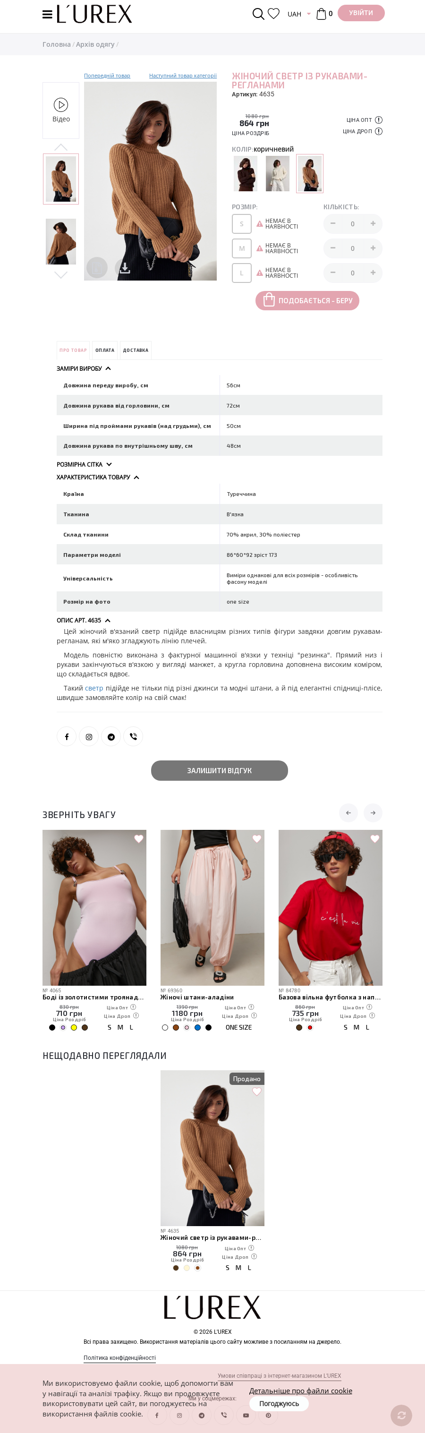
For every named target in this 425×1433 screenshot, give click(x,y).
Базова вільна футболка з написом (330, 997)
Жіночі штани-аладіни (197, 997)
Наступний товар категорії (183, 75)
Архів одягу (95, 44)
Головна (56, 44)
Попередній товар (107, 75)
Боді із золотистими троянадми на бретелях (94, 997)
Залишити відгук (219, 770)
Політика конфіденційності (120, 1358)
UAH (294, 13)
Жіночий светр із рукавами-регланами (212, 1237)
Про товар (73, 350)
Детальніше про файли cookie (300, 1390)
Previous (60, 148)
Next (60, 274)
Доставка (135, 350)
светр (94, 687)
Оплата (104, 350)
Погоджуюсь (279, 1403)
